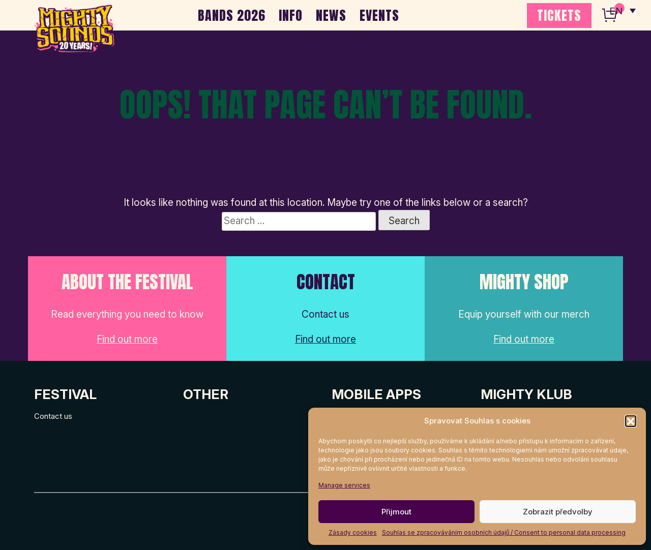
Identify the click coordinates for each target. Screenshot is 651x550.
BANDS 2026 (231, 15)
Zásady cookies (353, 532)
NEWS (331, 15)
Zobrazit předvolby (558, 511)
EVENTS (379, 15)
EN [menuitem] (615, 10)
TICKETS (559, 15)
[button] (631, 421)
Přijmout (396, 511)
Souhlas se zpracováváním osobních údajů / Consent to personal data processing (504, 532)
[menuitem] (622, 10)
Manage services (344, 485)
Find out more (127, 339)
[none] (622, 10)
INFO (291, 15)
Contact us (53, 416)
